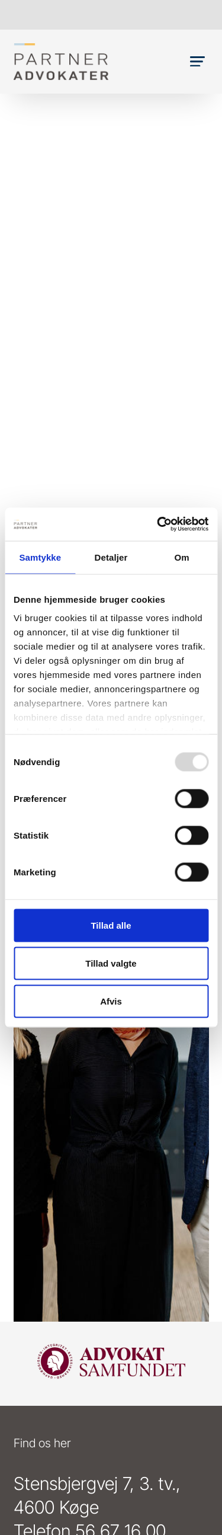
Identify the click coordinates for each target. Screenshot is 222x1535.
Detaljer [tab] (111, 557)
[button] (197, 61)
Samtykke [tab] (40, 557)
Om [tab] (182, 557)
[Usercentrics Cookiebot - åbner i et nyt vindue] (158, 524)
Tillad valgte (110, 963)
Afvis (111, 1001)
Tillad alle (111, 925)
